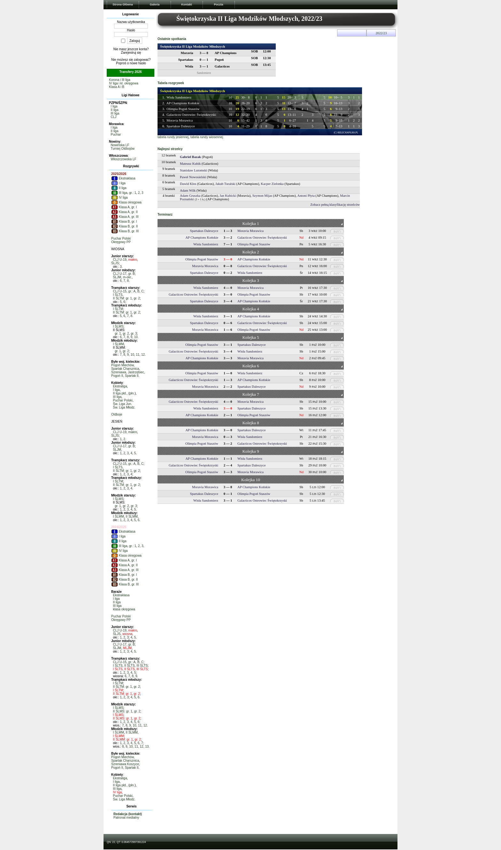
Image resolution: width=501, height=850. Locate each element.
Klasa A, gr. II (124, 212)
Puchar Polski (121, 238)
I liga (114, 106)
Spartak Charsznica (125, 368)
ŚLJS (115, 263)
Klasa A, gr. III (124, 216)
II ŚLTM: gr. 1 (122, 298)
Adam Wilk (188, 190)
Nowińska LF (120, 145)
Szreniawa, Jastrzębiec (127, 372)
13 (147, 746)
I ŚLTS (118, 295)
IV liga (119, 197)
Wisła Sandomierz (178, 97)
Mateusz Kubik (190, 163)
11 (137, 354)
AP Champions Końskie (182, 103)
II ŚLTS (129, 665)
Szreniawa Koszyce (125, 764)
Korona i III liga (119, 80)
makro (132, 259)
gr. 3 (134, 333)
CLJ (114, 117)
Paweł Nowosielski (193, 177)
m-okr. (127, 277)
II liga (115, 110)
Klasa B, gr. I (124, 221)
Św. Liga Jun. (122, 404)
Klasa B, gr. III (125, 231)
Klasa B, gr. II (124, 226)
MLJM (127, 648)
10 (136, 337)
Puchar (116, 134)
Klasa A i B (116, 87)
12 (143, 354)
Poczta (218, 4)
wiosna (127, 634)
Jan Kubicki (228, 195)
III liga (115, 113)
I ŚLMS (118, 326)
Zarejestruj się (131, 52)
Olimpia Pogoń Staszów (182, 109)
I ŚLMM (118, 344)
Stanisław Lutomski (193, 170)
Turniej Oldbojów (123, 148)
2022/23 (381, 33)
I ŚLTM (118, 309)
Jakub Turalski (225, 184)
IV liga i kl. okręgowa (123, 83)
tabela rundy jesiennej (173, 137)
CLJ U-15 (120, 291)
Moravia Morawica (179, 120)
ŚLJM (117, 277)
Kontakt (186, 4)
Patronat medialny (126, 817)
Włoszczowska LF (123, 159)
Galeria (155, 4)
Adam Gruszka (190, 195)
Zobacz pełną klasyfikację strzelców (335, 204)
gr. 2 (137, 298)
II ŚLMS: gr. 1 (123, 711)
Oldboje (116, 414)
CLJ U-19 (120, 259)
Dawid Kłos (188, 184)
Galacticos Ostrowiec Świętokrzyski (191, 114)
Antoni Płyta (306, 195)
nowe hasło (138, 63)
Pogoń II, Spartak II (125, 375)
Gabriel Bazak (190, 157)
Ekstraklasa (123, 178)
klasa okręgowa (124, 609)
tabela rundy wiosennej (206, 137)
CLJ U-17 (120, 273)
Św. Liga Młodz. (124, 407)
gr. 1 (118, 333)
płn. (132, 393)
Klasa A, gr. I (124, 207)
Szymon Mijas (262, 195)
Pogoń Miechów (122, 365)
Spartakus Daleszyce (180, 126)
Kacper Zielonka (272, 184)
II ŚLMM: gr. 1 (123, 739)
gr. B (131, 273)
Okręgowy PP (121, 242)
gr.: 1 (132, 193)
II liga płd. (120, 393)
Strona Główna (122, 4)
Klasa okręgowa (126, 202)
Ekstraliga (120, 386)
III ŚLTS (142, 665)
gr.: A (131, 291)
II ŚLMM (132, 516)
